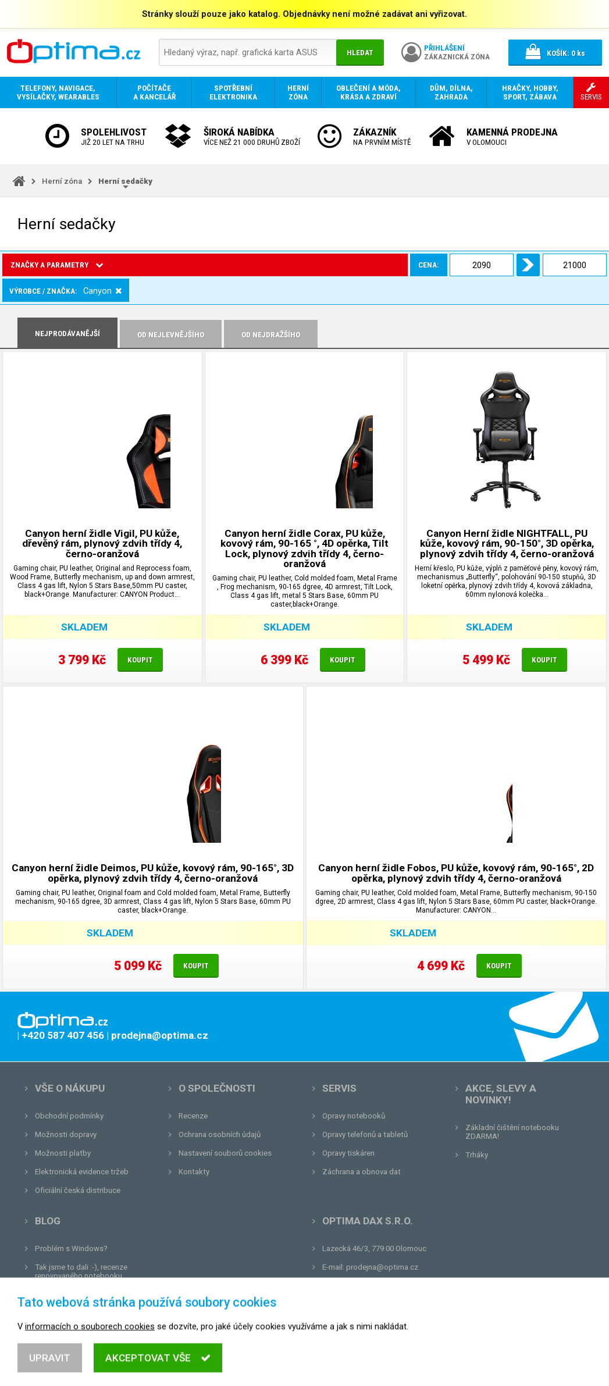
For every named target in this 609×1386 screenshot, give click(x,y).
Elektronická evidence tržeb (82, 1171)
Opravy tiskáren (348, 1153)
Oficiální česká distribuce (77, 1190)
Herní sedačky (125, 181)
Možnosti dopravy (66, 1134)
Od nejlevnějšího (170, 334)
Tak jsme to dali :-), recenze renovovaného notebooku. (81, 1271)
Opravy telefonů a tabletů (365, 1134)
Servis (339, 1088)
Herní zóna (62, 181)
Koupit (140, 659)
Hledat (360, 52)
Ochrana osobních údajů (220, 1134)
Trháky (476, 1154)
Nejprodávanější (67, 333)
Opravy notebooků (353, 1115)
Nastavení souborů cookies (225, 1153)
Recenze (193, 1115)
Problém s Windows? (71, 1248)
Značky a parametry (56, 265)
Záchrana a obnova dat (361, 1171)
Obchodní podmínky (69, 1115)
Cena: (132, 265)
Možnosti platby (63, 1153)
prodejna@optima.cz (382, 1267)
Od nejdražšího (270, 334)
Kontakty (194, 1171)
